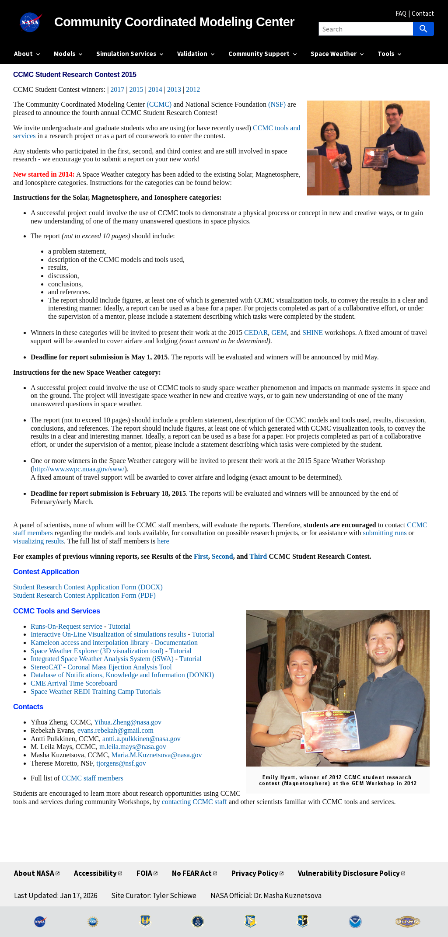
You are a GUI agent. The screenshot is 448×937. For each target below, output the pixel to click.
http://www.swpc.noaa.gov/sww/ (78, 469)
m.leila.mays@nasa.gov (132, 746)
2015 (137, 89)
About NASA (34, 873)
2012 (193, 89)
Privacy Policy (254, 873)
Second (222, 556)
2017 (117, 89)
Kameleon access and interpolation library (90, 642)
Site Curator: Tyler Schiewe (153, 895)
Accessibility (95, 873)
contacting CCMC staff (194, 801)
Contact (423, 13)
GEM (279, 332)
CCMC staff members (92, 778)
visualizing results (38, 541)
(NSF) (277, 104)
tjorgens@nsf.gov (121, 763)
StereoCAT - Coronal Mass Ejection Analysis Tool (101, 667)
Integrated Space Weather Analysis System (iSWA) (102, 658)
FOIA (144, 873)
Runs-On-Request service (66, 626)
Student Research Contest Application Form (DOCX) (88, 587)
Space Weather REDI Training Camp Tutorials (96, 691)
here (163, 541)
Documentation (176, 642)
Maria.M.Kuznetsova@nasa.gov (156, 755)
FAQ (401, 13)
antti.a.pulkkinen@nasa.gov (141, 738)
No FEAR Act (192, 873)
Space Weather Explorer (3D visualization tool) (97, 651)
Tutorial (119, 626)
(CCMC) (159, 104)
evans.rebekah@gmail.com (115, 730)
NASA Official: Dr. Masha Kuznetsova (266, 895)
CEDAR (256, 332)
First (201, 556)
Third (258, 556)
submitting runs (384, 532)
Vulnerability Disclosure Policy (349, 873)
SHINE (312, 332)
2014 (155, 89)
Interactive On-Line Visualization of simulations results (108, 634)
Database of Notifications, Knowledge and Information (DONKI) (122, 675)
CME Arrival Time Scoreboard (74, 683)
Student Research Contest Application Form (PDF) (84, 595)
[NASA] (34, 22)
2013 (174, 89)
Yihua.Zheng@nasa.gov (127, 722)
